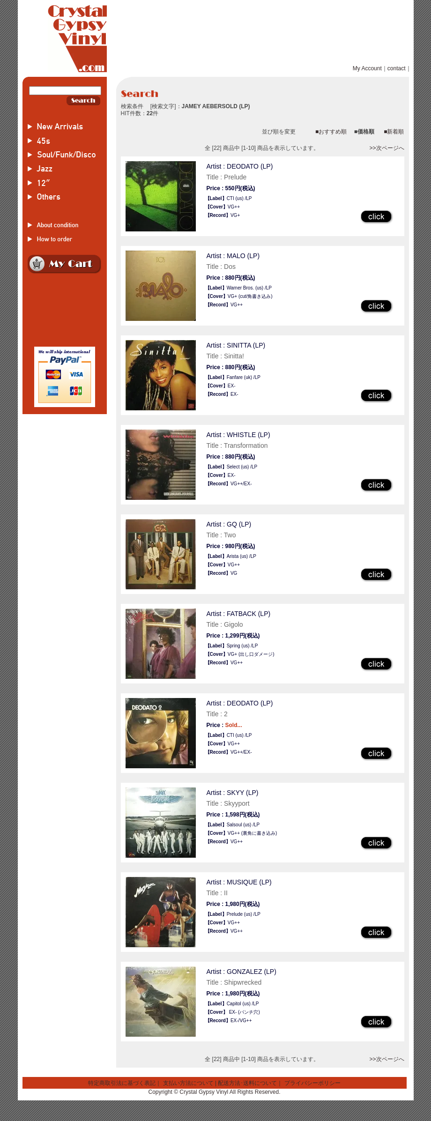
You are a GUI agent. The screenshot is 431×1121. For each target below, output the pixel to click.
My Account (367, 68)
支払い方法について (188, 1083)
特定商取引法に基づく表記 (122, 1083)
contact (396, 68)
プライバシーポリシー (312, 1083)
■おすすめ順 (331, 131)
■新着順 (394, 131)
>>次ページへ (386, 148)
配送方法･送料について (247, 1083)
